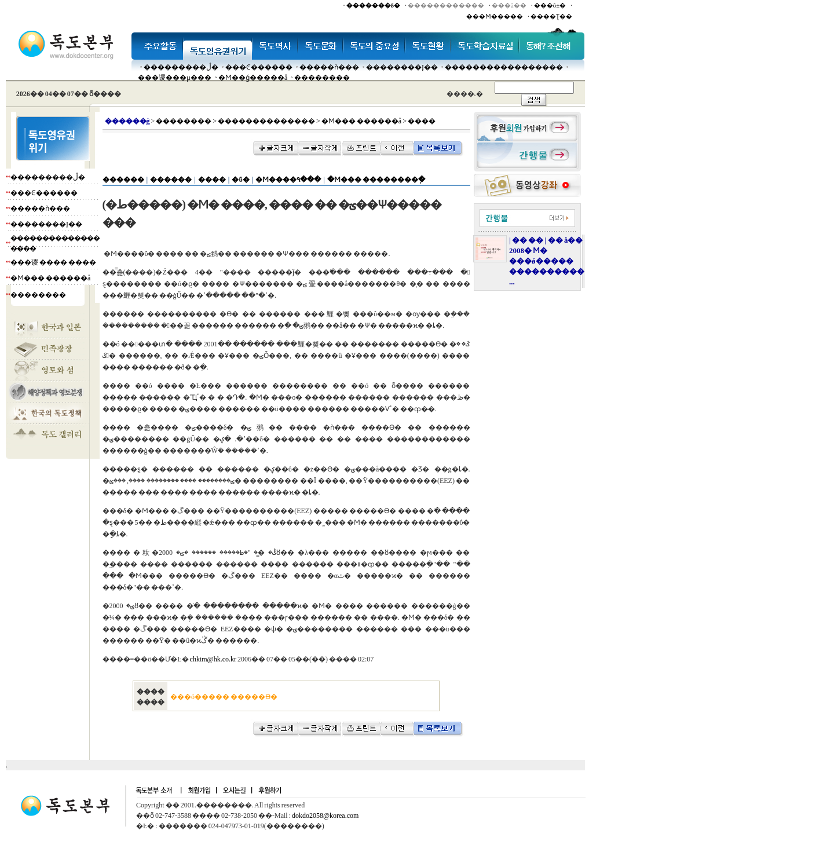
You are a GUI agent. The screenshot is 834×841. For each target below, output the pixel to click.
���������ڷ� (181, 67)
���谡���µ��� (174, 78)
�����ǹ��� (329, 67)
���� (212, 179)
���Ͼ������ (258, 67)
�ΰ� (240, 179)
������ (123, 179)
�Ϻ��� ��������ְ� (376, 179)
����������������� (504, 67)
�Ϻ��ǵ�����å (252, 78)
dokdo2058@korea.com (325, 815)
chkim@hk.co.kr (213, 659)
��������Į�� (402, 67)
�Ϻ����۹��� (288, 179)
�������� (322, 78)
